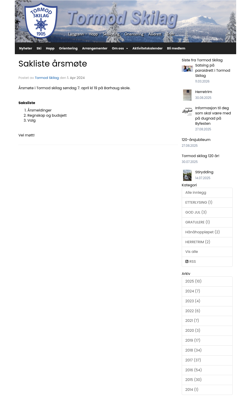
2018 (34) (193, 350)
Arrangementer (95, 48)
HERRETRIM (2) (197, 242)
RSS (190, 261)
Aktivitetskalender (147, 48)
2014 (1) (191, 389)
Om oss (120, 48)
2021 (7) (192, 320)
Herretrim (203, 91)
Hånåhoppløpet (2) (202, 232)
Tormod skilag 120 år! (200, 155)
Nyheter (25, 48)
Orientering (68, 48)
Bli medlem (176, 48)
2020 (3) (192, 330)
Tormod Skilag (47, 77)
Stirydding (204, 172)
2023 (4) (192, 301)
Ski (39, 48)
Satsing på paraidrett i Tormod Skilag (212, 70)
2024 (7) (192, 291)
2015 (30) (193, 379)
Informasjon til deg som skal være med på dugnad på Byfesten (213, 115)
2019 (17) (192, 340)
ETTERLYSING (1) (199, 202)
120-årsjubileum (196, 139)
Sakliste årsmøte (52, 63)
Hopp (50, 48)
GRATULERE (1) (197, 222)
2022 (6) (192, 311)
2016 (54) (193, 370)
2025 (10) (193, 281)
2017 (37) (193, 360)
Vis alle (191, 251)
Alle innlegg (195, 192)
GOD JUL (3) (196, 212)
